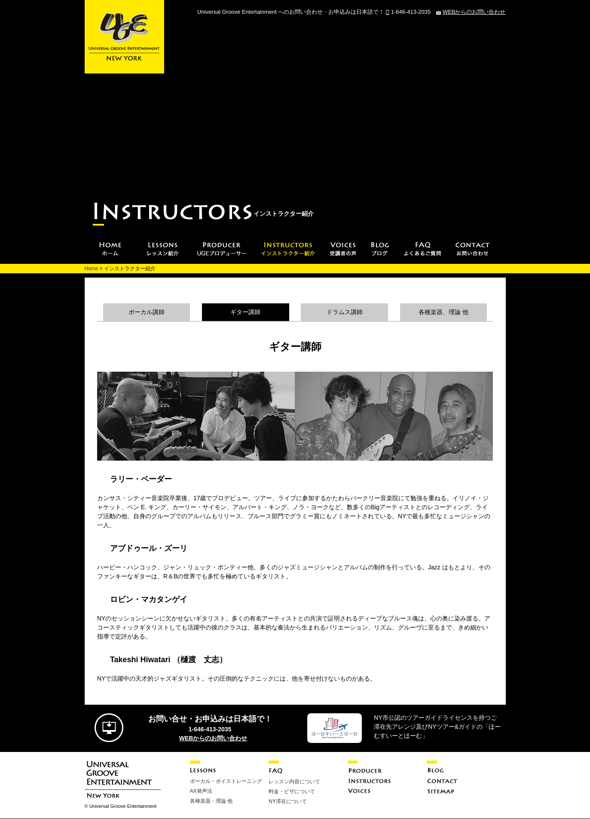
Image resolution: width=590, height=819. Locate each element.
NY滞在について (288, 801)
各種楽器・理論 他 (211, 801)
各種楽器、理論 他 (443, 312)
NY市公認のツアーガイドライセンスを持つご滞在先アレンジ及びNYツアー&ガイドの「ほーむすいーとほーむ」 (437, 726)
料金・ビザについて (292, 791)
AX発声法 (201, 791)
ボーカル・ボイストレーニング (226, 781)
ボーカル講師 (146, 312)
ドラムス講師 (345, 312)
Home (91, 269)
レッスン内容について (294, 782)
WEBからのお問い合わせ (474, 12)
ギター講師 (245, 312)
